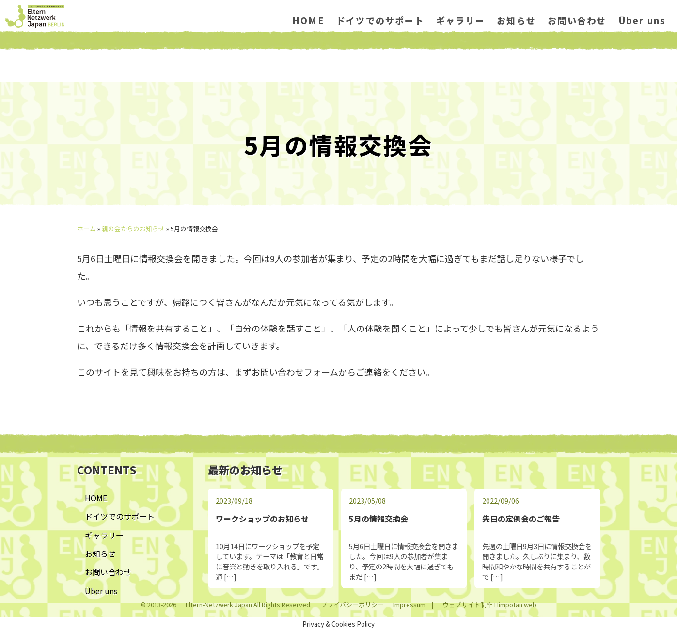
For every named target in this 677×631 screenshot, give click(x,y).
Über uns (637, 38)
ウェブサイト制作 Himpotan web (489, 604)
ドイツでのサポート (375, 38)
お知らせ (512, 38)
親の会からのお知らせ (133, 228)
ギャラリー (455, 38)
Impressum (409, 604)
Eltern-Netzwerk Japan (219, 604)
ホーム (86, 228)
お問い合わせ (572, 38)
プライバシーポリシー (352, 604)
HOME (303, 38)
